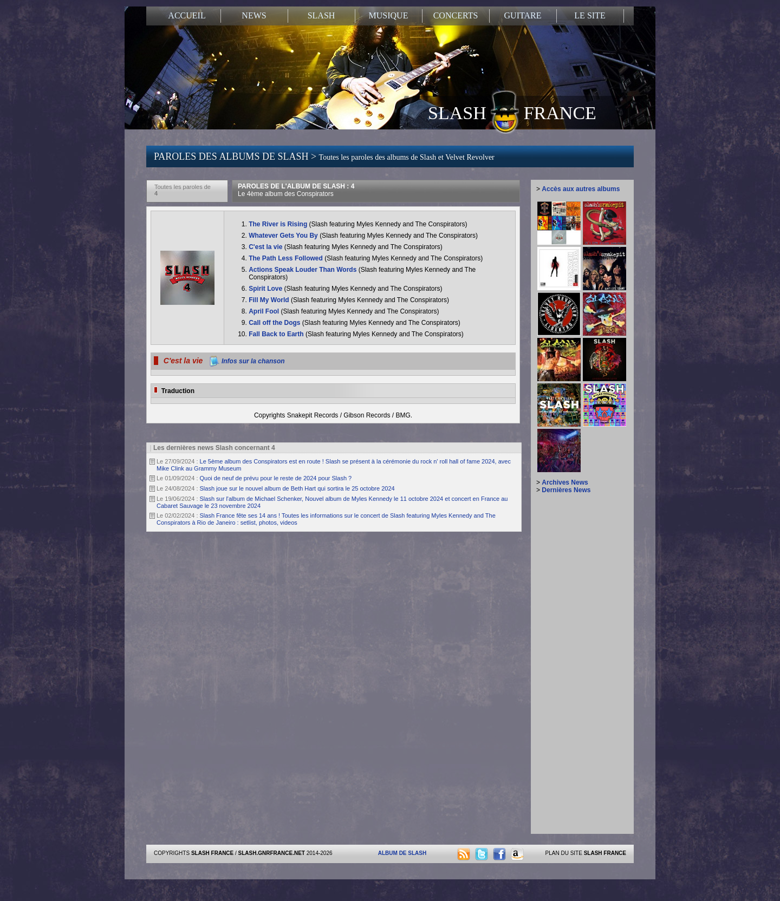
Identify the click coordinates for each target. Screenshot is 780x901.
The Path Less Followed (286, 258)
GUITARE (523, 15)
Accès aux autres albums (581, 189)
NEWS (254, 15)
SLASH (321, 15)
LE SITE (589, 15)
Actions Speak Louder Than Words (303, 269)
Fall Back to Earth (277, 334)
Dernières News (566, 490)
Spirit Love (266, 288)
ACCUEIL (186, 15)
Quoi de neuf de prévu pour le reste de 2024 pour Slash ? (276, 478)
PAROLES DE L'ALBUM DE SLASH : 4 (296, 190)
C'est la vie (266, 247)
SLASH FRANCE (512, 112)
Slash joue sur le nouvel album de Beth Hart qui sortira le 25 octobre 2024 (297, 488)
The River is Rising (279, 224)
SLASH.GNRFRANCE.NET (271, 853)
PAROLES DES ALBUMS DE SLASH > (324, 156)
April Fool (265, 311)
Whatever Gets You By (284, 235)
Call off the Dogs (275, 323)
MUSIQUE (388, 15)
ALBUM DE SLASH (402, 853)
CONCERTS (455, 15)
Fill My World (270, 300)
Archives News (565, 482)
